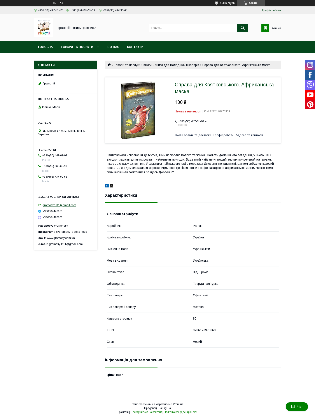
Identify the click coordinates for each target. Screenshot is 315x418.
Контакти (135, 47)
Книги (148, 65)
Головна (45, 47)
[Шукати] (242, 28)
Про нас (112, 47)
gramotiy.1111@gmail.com (59, 205)
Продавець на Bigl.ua (157, 408)
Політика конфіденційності (180, 412)
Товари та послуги (77, 47)
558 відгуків (227, 3)
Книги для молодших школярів (177, 65)
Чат (297, 407)
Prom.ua (178, 404)
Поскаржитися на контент (146, 412)
